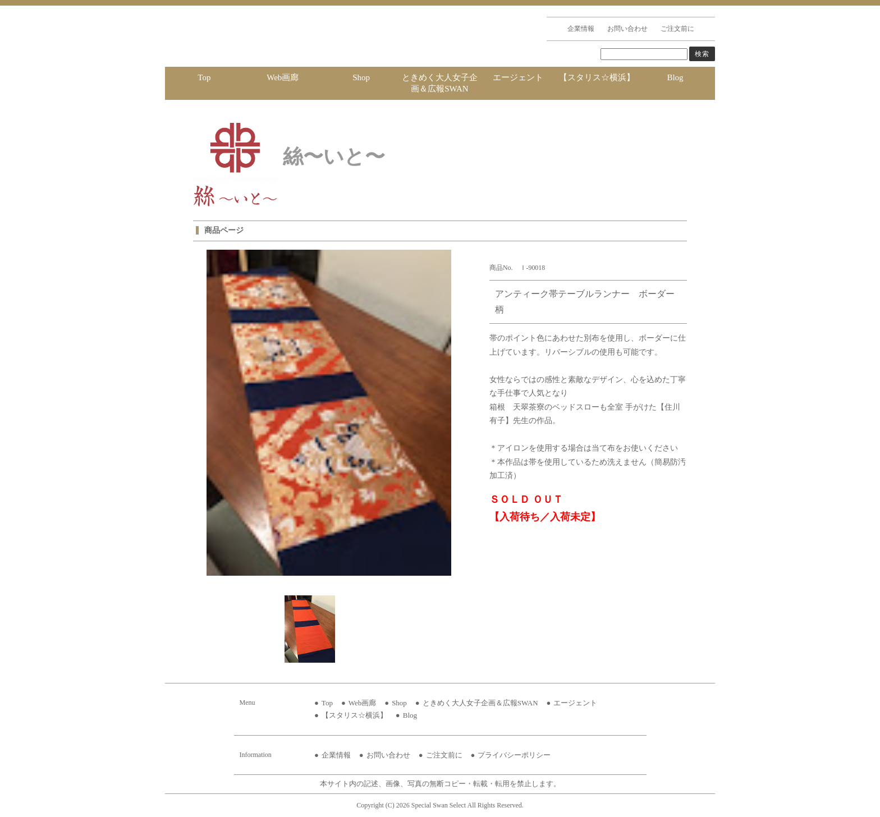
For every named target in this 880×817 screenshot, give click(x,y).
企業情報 (580, 29)
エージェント (518, 77)
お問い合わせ (627, 29)
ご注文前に (677, 29)
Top (204, 77)
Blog (675, 77)
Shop (361, 77)
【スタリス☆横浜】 (597, 77)
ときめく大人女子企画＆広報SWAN (440, 83)
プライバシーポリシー (514, 755)
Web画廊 (283, 77)
